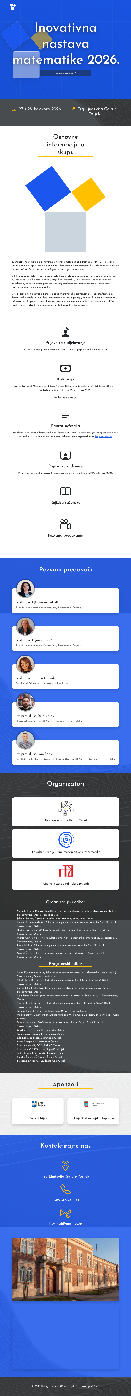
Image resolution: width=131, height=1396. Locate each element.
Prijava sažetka (103, 436)
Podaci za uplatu (65, 397)
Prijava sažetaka (65, 73)
